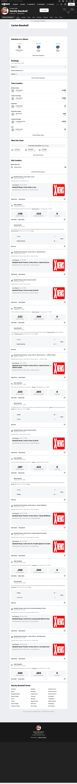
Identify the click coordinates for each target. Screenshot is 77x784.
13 (54, 344)
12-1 (30, 587)
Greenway (33, 691)
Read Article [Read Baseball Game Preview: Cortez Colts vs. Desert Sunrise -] (14, 274)
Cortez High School (38, 729)
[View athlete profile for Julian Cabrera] (38, 88)
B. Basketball (31, 4)
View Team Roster (38, 155)
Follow (44, 10)
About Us (34, 758)
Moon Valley (34, 706)
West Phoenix (51, 706)
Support (38, 767)
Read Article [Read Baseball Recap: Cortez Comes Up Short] (14, 302)
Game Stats (14, 219)
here (47, 145)
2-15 (32, 231)
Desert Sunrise (35, 209)
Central (13, 701)
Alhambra (13, 689)
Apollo (12, 691)
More (61, 17)
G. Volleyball (50, 4)
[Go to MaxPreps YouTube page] (33, 754)
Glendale (33, 689)
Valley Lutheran (52, 701)
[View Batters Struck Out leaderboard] (52, 167)
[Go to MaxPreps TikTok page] (27, 754)
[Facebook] (73, 1)
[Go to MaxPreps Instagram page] (38, 754)
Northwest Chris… (52, 689)
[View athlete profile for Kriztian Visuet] (38, 103)
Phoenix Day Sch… (52, 694)
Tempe (33, 387)
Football (22, 4)
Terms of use (33, 763)
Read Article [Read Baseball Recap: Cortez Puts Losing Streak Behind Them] (14, 630)
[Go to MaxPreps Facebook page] (49, 754)
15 (54, 241)
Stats (33, 17)
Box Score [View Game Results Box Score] (13, 246)
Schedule (23, 17)
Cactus (12, 699)
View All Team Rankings (38, 78)
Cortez (16, 236)
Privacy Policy (42, 761)
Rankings (45, 17)
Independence (34, 694)
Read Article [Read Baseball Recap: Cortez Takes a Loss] (14, 199)
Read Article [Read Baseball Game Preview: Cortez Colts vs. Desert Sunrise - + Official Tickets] (14, 377)
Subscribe (34, 761)
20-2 (28, 409)
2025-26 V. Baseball (8, 17)
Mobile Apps (41, 758)
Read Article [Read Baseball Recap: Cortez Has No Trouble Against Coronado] (14, 555)
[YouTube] (63, 1)
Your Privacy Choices (38, 765)
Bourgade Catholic (15, 694)
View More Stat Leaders (38, 172)
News (56, 17)
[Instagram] (66, 1)
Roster (29, 17)
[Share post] (64, 199)
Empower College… (16, 706)
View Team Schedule (38, 55)
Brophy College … (15, 696)
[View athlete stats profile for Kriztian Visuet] (24, 167)
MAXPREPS (5, 1)
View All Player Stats (38, 135)
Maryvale (33, 699)
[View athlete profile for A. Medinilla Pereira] (38, 119)
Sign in (71, 4)
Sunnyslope (51, 696)
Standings (39, 17)
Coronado (34, 565)
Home (18, 17)
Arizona (13, 67)
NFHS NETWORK (18, 1)
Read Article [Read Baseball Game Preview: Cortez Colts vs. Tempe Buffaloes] (14, 527)
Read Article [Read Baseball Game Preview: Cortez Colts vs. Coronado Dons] (14, 658)
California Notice (43, 763)
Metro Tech (33, 703)
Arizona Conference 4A (16, 70)
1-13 (36, 334)
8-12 (28, 484)
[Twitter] (70, 1)
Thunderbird (51, 699)
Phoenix (13, 74)
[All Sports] (57, 4)
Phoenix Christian (52, 691)
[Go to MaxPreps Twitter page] (44, 754)
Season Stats (21, 219)
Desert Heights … (15, 703)
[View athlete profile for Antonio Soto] (38, 111)
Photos (51, 17)
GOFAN (11, 1)
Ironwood (33, 696)
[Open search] (61, 4)
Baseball (15, 4)
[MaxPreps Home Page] (31, 21)
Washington (51, 703)
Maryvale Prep (34, 701)
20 (54, 414)
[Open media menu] (65, 4)
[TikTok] (59, 1)
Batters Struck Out (15, 164)
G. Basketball (41, 4)
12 (54, 494)
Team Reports (15, 185)
